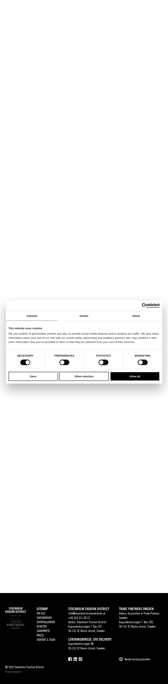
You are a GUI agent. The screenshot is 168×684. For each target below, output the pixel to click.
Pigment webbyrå (13, 672)
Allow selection (84, 376)
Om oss (41, 613)
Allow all (135, 376)
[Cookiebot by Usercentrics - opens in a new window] (144, 305)
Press (40, 635)
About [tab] (136, 315)
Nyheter (42, 626)
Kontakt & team (46, 639)
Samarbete (43, 631)
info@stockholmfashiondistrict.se (86, 613)
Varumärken (44, 618)
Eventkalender (46, 622)
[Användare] (151, 5)
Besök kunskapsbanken (137, 659)
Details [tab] (84, 315)
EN (137, 6)
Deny (33, 376)
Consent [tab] (32, 315)
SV (132, 6)
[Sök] (144, 5)
